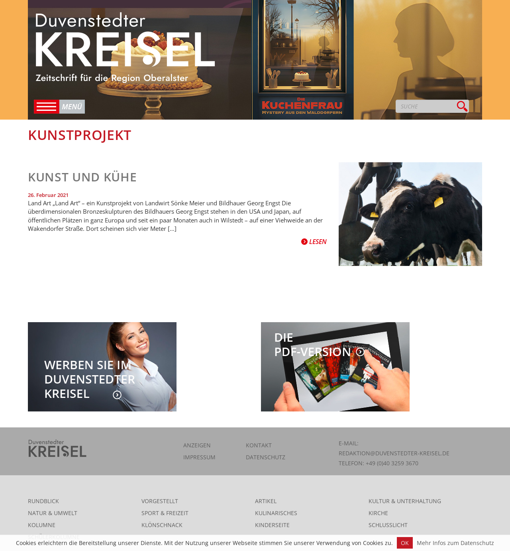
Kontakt (259, 445)
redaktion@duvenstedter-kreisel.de (394, 453)
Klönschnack (161, 525)
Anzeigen (197, 445)
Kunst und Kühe (82, 177)
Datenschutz (265, 457)
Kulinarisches (276, 513)
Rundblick (43, 501)
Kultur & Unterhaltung (405, 501)
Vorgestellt (159, 501)
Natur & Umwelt (52, 513)
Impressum (199, 457)
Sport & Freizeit (164, 513)
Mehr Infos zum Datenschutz (455, 543)
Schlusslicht (388, 525)
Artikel (266, 501)
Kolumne (41, 525)
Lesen (314, 241)
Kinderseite (272, 525)
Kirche (378, 513)
